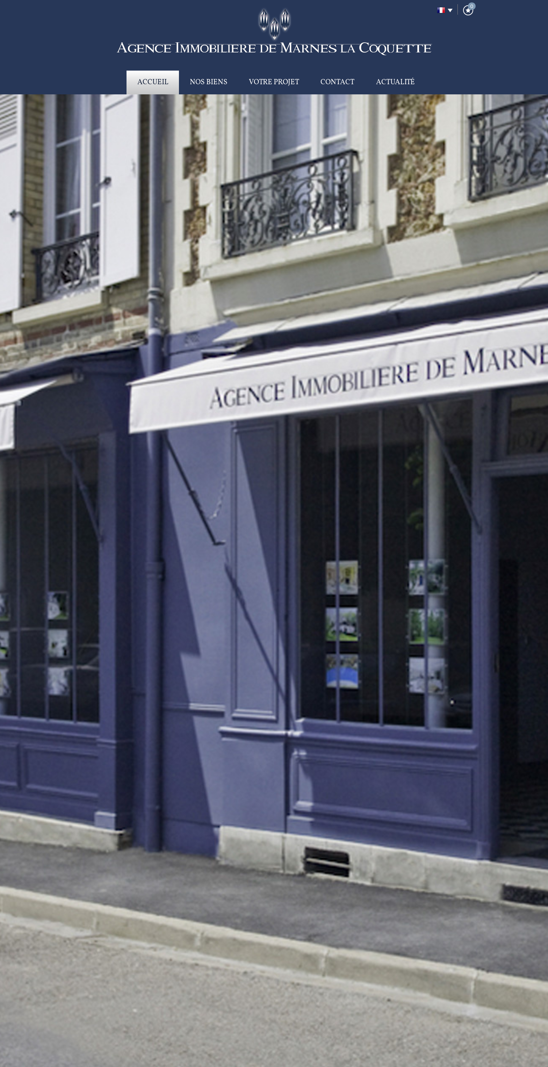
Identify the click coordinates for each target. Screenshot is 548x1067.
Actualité (395, 82)
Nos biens (209, 82)
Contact (337, 82)
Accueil (152, 82)
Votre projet (274, 82)
